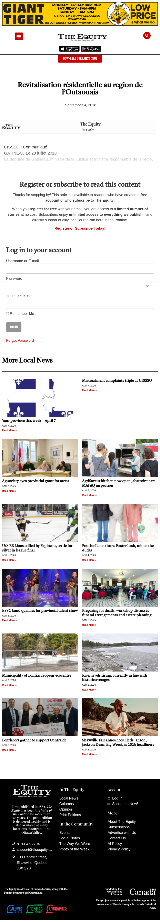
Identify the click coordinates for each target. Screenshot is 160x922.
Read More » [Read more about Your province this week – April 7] (9, 430)
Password (14, 278)
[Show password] (147, 286)
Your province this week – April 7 (29, 421)
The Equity (90, 124)
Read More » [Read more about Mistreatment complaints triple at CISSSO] (89, 390)
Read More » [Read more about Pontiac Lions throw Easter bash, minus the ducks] (89, 560)
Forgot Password (20, 340)
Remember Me (20, 314)
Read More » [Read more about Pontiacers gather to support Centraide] (9, 750)
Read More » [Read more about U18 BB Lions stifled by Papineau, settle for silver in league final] (9, 560)
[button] (19, 36)
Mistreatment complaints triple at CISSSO (117, 381)
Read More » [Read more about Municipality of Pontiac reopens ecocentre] (9, 685)
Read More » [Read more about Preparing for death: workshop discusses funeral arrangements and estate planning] (89, 624)
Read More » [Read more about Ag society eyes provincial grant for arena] (9, 491)
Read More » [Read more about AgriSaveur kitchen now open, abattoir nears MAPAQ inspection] (89, 495)
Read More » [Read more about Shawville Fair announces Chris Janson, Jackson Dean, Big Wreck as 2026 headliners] (89, 754)
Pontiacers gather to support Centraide (34, 740)
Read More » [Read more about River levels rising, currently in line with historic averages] (89, 689)
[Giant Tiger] (80, 24)
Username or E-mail (22, 261)
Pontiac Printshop (14, 893)
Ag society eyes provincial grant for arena (35, 481)
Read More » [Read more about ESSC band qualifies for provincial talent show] (9, 620)
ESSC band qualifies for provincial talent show (40, 611)
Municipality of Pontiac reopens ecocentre (36, 675)
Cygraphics (35, 893)
